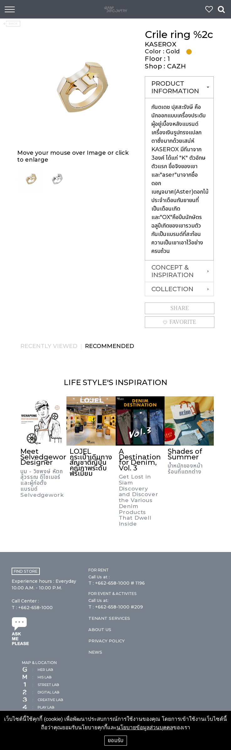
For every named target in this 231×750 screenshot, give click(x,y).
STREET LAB (40, 685)
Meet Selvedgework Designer (45, 457)
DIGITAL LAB (40, 692)
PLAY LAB (38, 707)
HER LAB (37, 669)
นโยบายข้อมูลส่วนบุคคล (145, 728)
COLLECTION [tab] (180, 289)
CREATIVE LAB (42, 700)
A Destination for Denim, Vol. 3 (140, 459)
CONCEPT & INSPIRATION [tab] (180, 271)
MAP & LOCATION (39, 662)
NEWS (95, 652)
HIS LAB (36, 677)
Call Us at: (98, 600)
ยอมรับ (115, 740)
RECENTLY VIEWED (48, 346)
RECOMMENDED (109, 346)
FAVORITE (179, 322)
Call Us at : (99, 576)
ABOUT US (99, 629)
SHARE (180, 308)
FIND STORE (26, 571)
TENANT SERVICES (109, 618)
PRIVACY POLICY (106, 640)
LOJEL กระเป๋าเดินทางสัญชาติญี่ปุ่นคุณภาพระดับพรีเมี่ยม (91, 462)
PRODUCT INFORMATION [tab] (180, 87)
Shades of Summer (185, 454)
